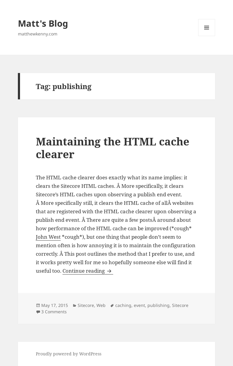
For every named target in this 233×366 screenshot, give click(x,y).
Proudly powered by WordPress (68, 354)
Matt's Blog (43, 23)
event (139, 305)
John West (48, 236)
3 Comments (54, 311)
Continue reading (87, 270)
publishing (158, 305)
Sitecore (86, 305)
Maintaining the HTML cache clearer (112, 147)
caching (123, 305)
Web (101, 305)
